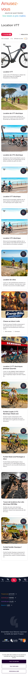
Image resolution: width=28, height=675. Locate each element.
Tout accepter (14, 661)
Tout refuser (14, 666)
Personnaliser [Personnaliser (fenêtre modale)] (14, 671)
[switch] (21, 38)
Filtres (7, 34)
